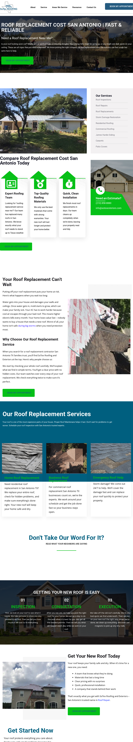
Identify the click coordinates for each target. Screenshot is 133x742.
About (32, 7)
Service (44, 7)
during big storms (27, 325)
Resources (77, 7)
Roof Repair (104, 700)
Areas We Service (59, 7)
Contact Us (91, 7)
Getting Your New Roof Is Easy (66, 592)
